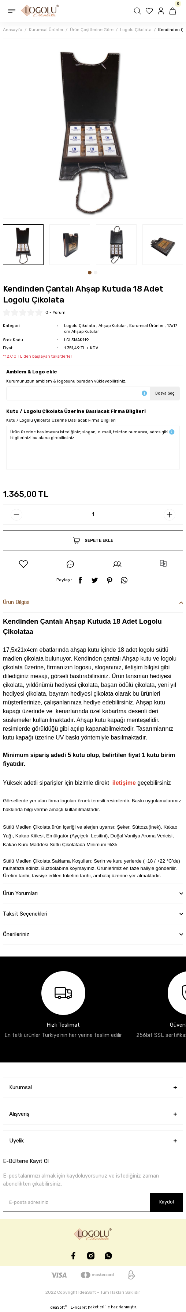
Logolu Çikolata (79, 325)
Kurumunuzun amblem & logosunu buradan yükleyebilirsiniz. (66, 381)
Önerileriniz (16, 934)
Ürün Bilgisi (16, 602)
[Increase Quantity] (169, 515)
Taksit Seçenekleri (25, 914)
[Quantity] (93, 514)
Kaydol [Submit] (166, 1202)
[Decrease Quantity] (16, 515)
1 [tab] (90, 272)
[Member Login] (161, 11)
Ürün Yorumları (20, 893)
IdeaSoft (58, 1307)
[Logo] (40, 10)
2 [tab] (95, 272)
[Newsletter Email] (93, 1202)
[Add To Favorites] (23, 564)
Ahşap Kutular (112, 325)
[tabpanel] (23, 244)
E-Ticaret (79, 1307)
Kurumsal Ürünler (146, 325)
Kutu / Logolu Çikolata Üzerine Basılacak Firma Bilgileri (61, 420)
